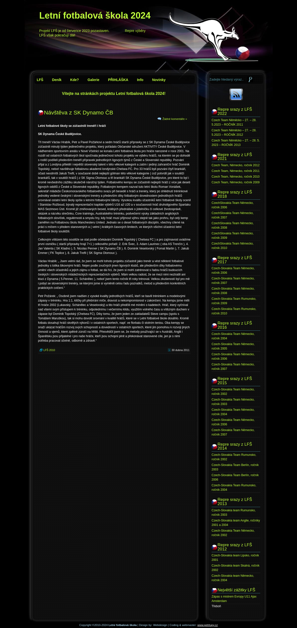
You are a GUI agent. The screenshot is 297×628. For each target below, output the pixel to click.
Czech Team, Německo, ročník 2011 (236, 171)
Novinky (158, 80)
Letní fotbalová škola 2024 (94, 15)
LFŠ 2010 (49, 350)
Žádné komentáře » (174, 118)
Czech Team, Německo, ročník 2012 (236, 165)
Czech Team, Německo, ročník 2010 (236, 176)
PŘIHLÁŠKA (118, 80)
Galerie (93, 80)
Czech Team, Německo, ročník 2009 (236, 182)
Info (140, 80)
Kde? (74, 80)
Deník (56, 80)
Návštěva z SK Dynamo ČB (78, 112)
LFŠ (40, 80)
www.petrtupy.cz (207, 625)
